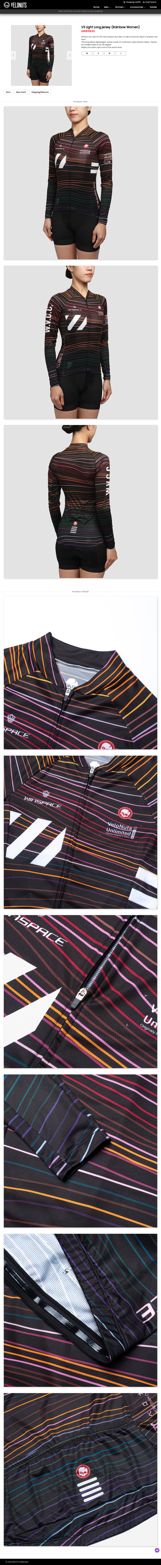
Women (120, 7)
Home (96, 7)
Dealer (153, 7)
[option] (41, 55)
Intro (8, 92)
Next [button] (69, 55)
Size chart (21, 92)
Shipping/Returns (40, 92)
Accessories (137, 7)
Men (107, 7)
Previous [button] (13, 55)
